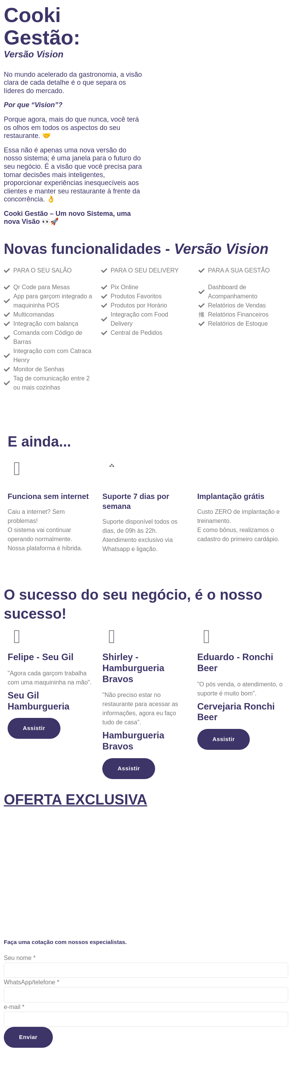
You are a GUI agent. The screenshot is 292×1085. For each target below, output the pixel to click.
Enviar (29, 1039)
